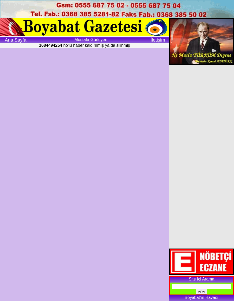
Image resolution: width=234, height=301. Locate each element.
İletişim (158, 40)
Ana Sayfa (15, 40)
